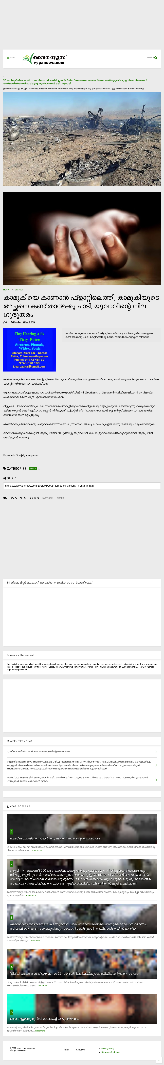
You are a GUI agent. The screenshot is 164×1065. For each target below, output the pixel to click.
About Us (80, 1050)
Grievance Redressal (111, 1052)
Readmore (37, 850)
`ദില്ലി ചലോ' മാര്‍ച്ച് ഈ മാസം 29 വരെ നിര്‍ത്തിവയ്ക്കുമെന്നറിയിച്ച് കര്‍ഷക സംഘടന (75, 974)
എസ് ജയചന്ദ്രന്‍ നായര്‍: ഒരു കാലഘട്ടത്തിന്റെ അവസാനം (55, 838)
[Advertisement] (82, 26)
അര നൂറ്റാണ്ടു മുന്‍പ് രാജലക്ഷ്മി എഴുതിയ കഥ (44, 1019)
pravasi (19, 289)
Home (6, 289)
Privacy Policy (107, 1048)
